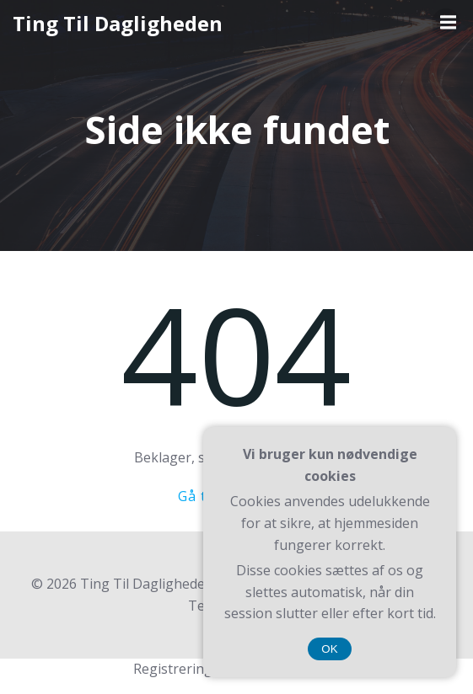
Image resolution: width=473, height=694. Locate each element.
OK (329, 649)
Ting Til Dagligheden (118, 23)
